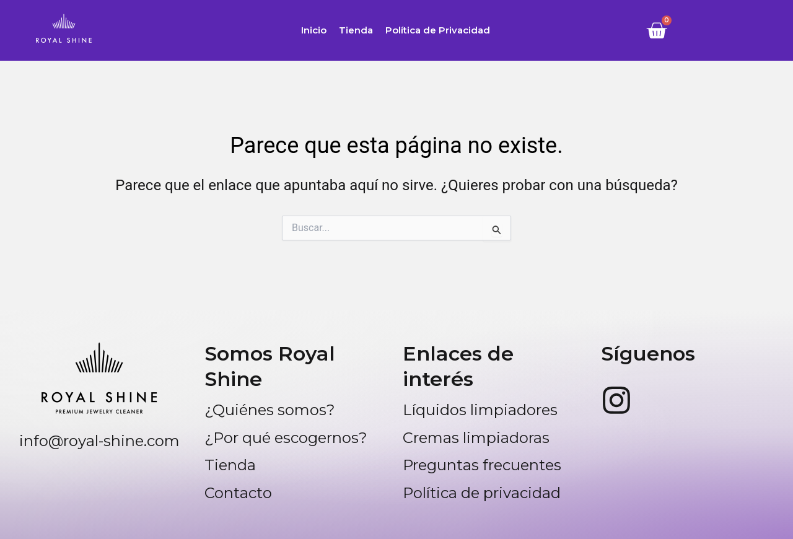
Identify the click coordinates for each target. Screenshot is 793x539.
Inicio (313, 30)
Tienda (356, 30)
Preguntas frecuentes (482, 465)
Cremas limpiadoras (476, 438)
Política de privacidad (482, 493)
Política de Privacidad (437, 30)
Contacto (238, 493)
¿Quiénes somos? (269, 410)
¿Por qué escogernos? (285, 438)
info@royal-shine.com (99, 441)
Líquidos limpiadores (480, 410)
